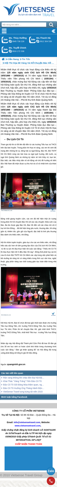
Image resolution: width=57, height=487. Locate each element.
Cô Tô (34, 128)
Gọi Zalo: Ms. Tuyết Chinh (5, 49)
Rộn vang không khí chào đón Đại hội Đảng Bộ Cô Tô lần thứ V (24, 377)
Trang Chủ (28, 10)
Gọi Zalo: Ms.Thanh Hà (32, 39)
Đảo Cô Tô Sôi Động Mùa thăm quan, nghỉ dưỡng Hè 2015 (24, 384)
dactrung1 (10, 41)
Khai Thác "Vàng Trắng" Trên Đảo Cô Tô (22, 381)
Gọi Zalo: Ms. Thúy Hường (5, 39)
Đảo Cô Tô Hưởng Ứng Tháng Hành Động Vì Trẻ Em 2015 (24, 388)
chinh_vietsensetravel (10, 51)
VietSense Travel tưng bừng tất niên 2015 (23, 391)
